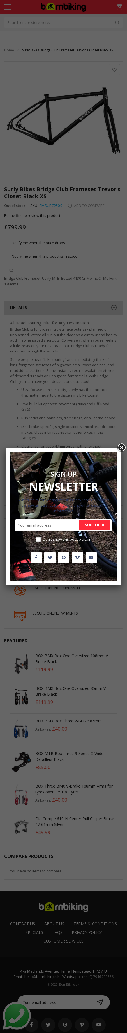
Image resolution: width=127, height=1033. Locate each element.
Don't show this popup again (67, 539)
